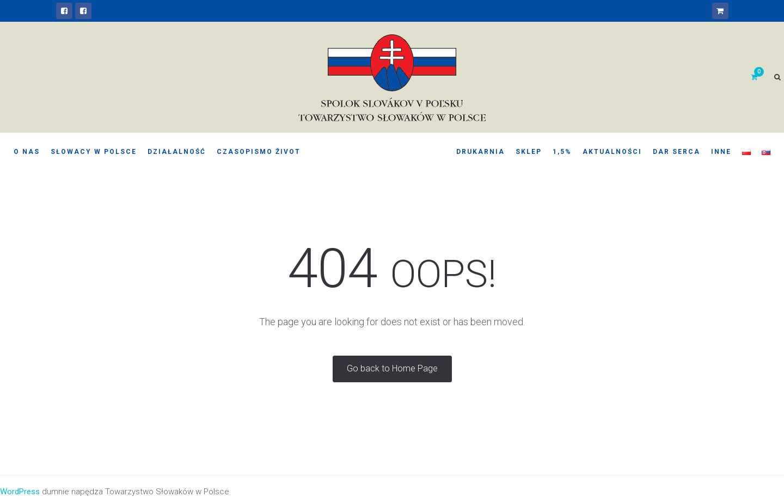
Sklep (529, 152)
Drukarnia (480, 152)
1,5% (562, 152)
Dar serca (676, 152)
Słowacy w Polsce (94, 152)
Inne (721, 152)
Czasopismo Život (259, 152)
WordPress (20, 491)
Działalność (177, 152)
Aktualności (612, 152)
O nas (27, 152)
